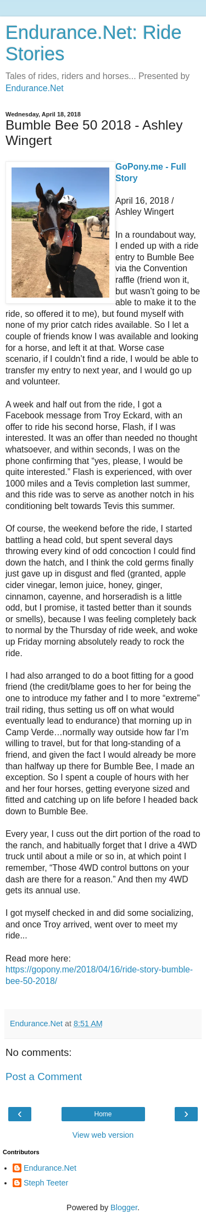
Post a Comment (43, 1076)
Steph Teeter (46, 1182)
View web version (103, 1135)
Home (103, 1114)
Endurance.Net (34, 88)
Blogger (123, 1207)
